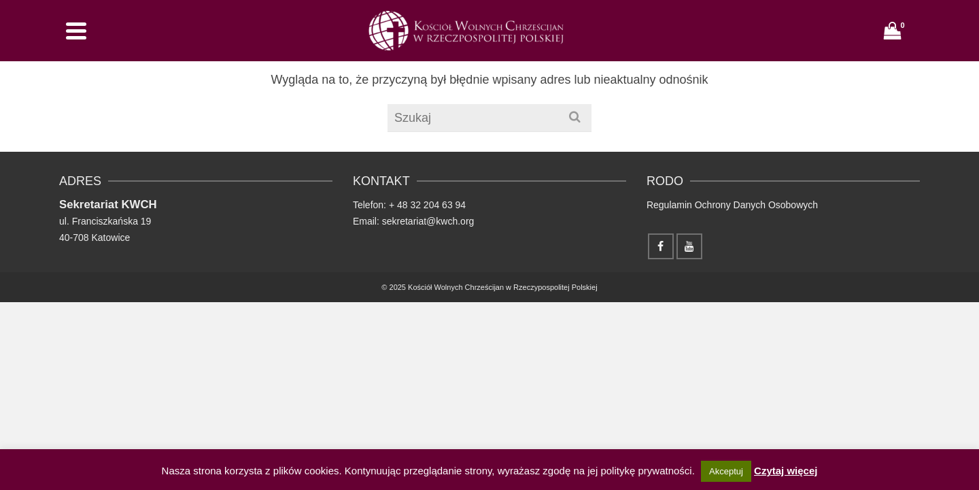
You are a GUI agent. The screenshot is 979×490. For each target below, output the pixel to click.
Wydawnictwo (592, 46)
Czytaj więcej (785, 470)
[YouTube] (905, 45)
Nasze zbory (514, 46)
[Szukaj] (848, 46)
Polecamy (674, 46)
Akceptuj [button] (726, 471)
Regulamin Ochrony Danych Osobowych (732, 297)
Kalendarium (740, 46)
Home (458, 46)
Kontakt (805, 46)
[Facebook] (877, 45)
